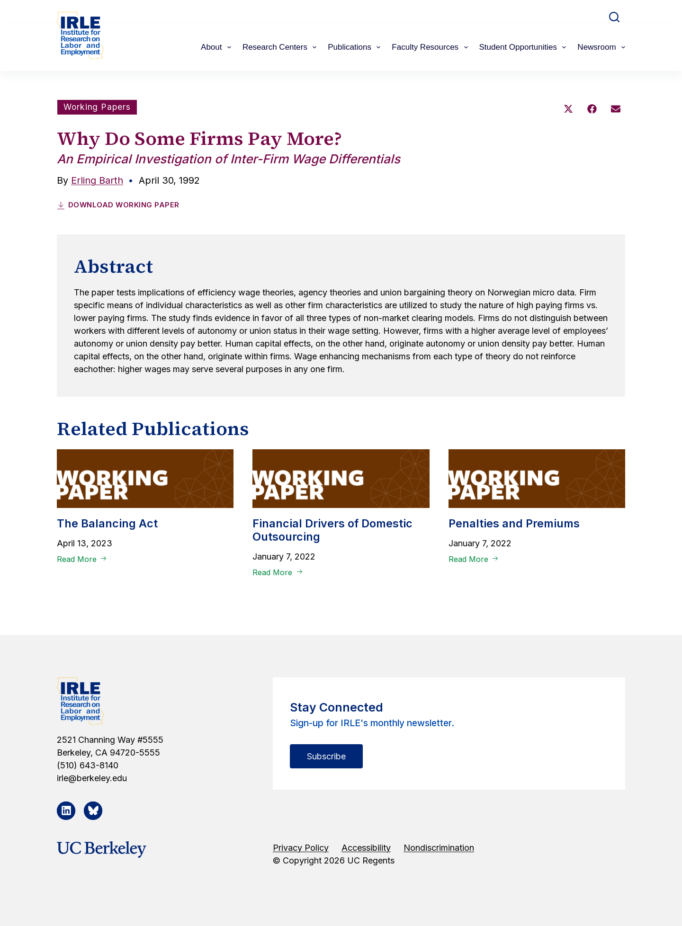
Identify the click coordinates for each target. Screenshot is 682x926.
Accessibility (366, 847)
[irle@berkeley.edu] (150, 777)
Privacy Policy (301, 847)
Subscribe (326, 756)
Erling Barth (97, 180)
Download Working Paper (118, 204)
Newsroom (601, 47)
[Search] (614, 17)
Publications (356, 47)
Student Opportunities (524, 47)
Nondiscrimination (439, 847)
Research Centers (281, 47)
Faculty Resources (431, 47)
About (218, 47)
